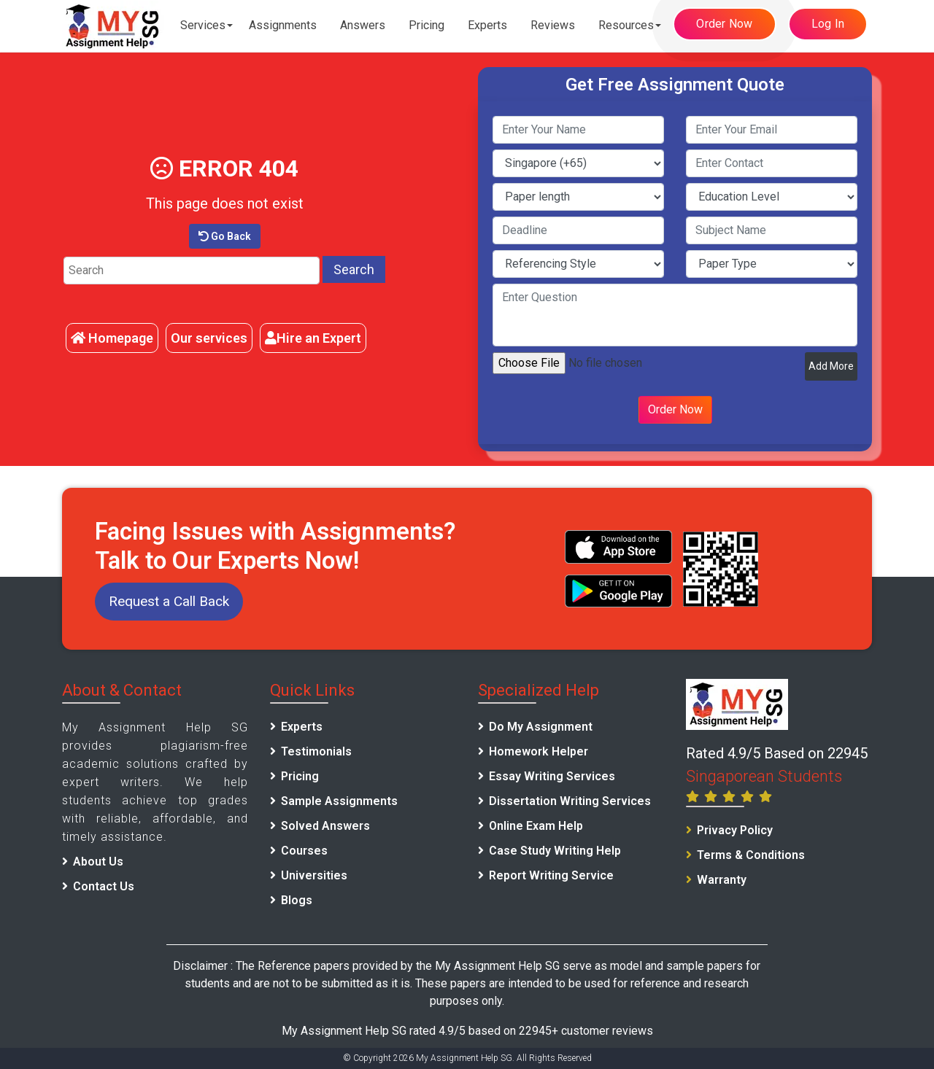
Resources (626, 25)
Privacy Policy (735, 830)
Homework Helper (538, 751)
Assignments (283, 25)
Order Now (724, 24)
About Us (98, 861)
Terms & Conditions (751, 855)
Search (353, 269)
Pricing (426, 25)
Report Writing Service (551, 875)
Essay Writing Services (552, 776)
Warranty (721, 880)
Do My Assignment (541, 727)
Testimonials (316, 751)
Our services (209, 338)
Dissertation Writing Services (570, 801)
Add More (831, 366)
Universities (314, 875)
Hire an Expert (313, 338)
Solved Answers (325, 826)
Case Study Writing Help (555, 851)
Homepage (112, 338)
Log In (828, 24)
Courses (304, 851)
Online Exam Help (536, 826)
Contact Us (103, 886)
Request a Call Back (169, 601)
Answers (362, 25)
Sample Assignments (339, 801)
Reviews (552, 25)
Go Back (224, 236)
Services (202, 25)
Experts (487, 25)
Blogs (296, 900)
